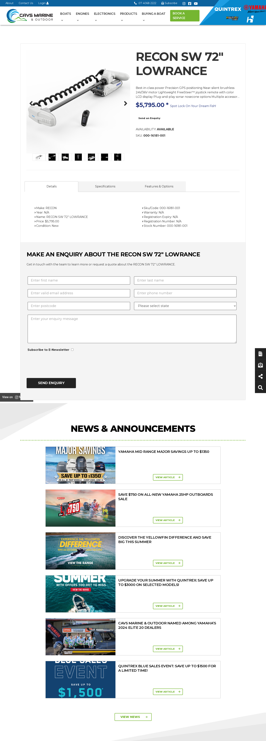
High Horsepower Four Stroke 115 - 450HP (164, 633)
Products (128, 14)
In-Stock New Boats (131, 626)
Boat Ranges (132, 595)
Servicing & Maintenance (222, 613)
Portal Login (94, 619)
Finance (220, 624)
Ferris (185, 646)
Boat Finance (223, 606)
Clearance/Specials (194, 611)
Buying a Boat (154, 14)
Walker (186, 651)
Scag (185, 656)
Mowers (187, 606)
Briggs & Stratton (193, 641)
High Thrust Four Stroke (161, 642)
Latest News (223, 619)
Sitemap (236, 736)
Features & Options (159, 186)
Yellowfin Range (128, 611)
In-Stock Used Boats (131, 631)
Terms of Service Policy (180, 736)
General (95, 595)
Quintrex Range (128, 606)
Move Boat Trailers (130, 621)
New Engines (191, 625)
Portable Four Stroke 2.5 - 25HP (163, 616)
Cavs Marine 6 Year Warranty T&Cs (98, 608)
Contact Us (26, 3)
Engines (82, 14)
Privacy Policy (213, 736)
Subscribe (30, 652)
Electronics (104, 14)
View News (134, 545)
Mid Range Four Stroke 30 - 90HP (160, 624)
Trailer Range (190, 620)
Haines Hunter (127, 616)
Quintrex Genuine (193, 616)
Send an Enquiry (149, 118)
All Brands (188, 632)
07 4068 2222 (145, 3)
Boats (65, 14)
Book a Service (179, 16)
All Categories (191, 601)
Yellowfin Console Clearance (129, 637)
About (9, 3)
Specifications (105, 186)
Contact (91, 615)
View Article (71, 477)
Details (52, 186)
